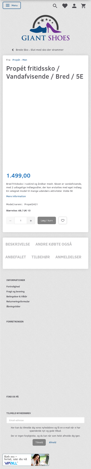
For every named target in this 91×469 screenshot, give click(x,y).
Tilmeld (39, 442)
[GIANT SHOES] (46, 27)
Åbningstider (13, 306)
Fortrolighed (13, 286)
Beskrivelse (18, 244)
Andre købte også (53, 244)
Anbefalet (15, 256)
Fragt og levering (15, 291)
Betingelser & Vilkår (16, 296)
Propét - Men (19, 59)
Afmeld (52, 442)
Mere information (16, 196)
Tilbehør (41, 256)
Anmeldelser (68, 256)
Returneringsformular (18, 301)
